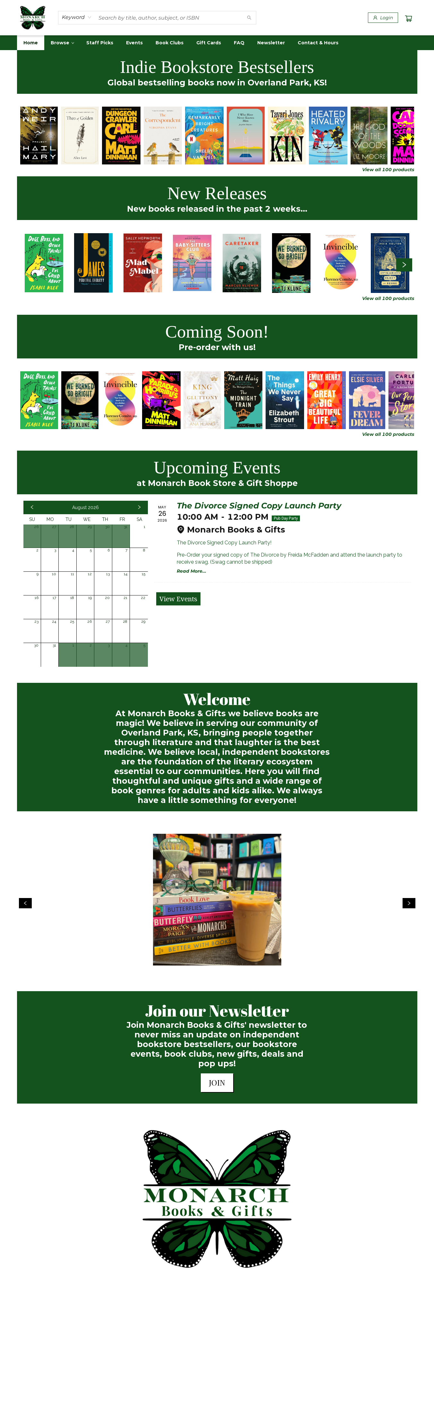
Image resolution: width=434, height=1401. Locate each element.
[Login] (383, 18)
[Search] (249, 17)
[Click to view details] (39, 135)
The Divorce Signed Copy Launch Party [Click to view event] (259, 505)
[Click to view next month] (139, 507)
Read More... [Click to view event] (191, 571)
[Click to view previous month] (32, 507)
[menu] (217, 42)
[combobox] (76, 17)
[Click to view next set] (404, 264)
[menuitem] (30, 42)
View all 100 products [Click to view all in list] (388, 169)
